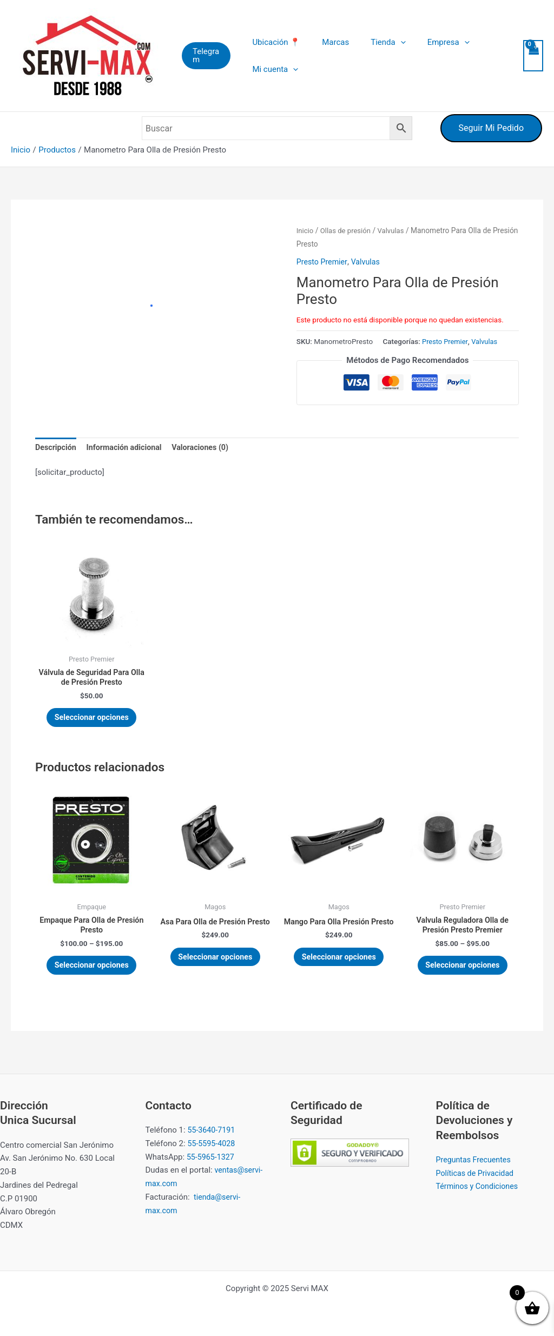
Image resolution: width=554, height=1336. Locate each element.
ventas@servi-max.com (212, 1184)
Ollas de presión (347, 230)
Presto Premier (322, 262)
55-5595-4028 (212, 1143)
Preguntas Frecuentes (475, 1160)
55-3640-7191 (212, 1130)
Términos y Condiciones (479, 1187)
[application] (391, 42)
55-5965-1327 (212, 1157)
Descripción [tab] (56, 448)
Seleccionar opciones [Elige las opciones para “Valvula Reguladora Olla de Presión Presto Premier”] (463, 973)
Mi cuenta (277, 69)
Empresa (433, 42)
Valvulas (395, 230)
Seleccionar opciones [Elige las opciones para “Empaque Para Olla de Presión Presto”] (91, 973)
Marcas (331, 42)
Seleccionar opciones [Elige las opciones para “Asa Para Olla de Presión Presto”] (215, 973)
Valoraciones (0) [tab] (208, 448)
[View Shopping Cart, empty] (533, 56)
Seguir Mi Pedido (491, 128)
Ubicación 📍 (278, 42)
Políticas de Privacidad (477, 1173)
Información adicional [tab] (128, 448)
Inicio (305, 230)
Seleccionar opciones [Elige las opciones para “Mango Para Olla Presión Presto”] (339, 973)
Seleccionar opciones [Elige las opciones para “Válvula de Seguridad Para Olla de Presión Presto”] (91, 721)
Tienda (378, 42)
